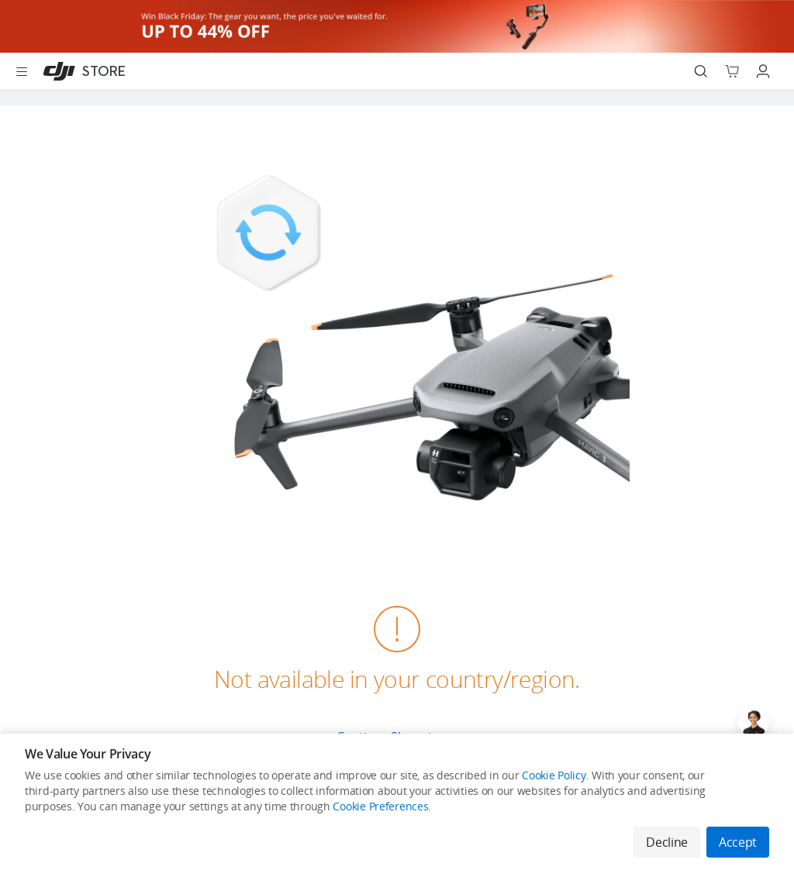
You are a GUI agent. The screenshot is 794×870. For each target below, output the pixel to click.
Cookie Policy (553, 775)
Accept (738, 842)
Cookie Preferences (380, 806)
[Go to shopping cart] (731, 71)
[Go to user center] (762, 71)
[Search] (700, 71)
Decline (667, 842)
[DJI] (81, 71)
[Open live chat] (753, 721)
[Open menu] (21, 71)
